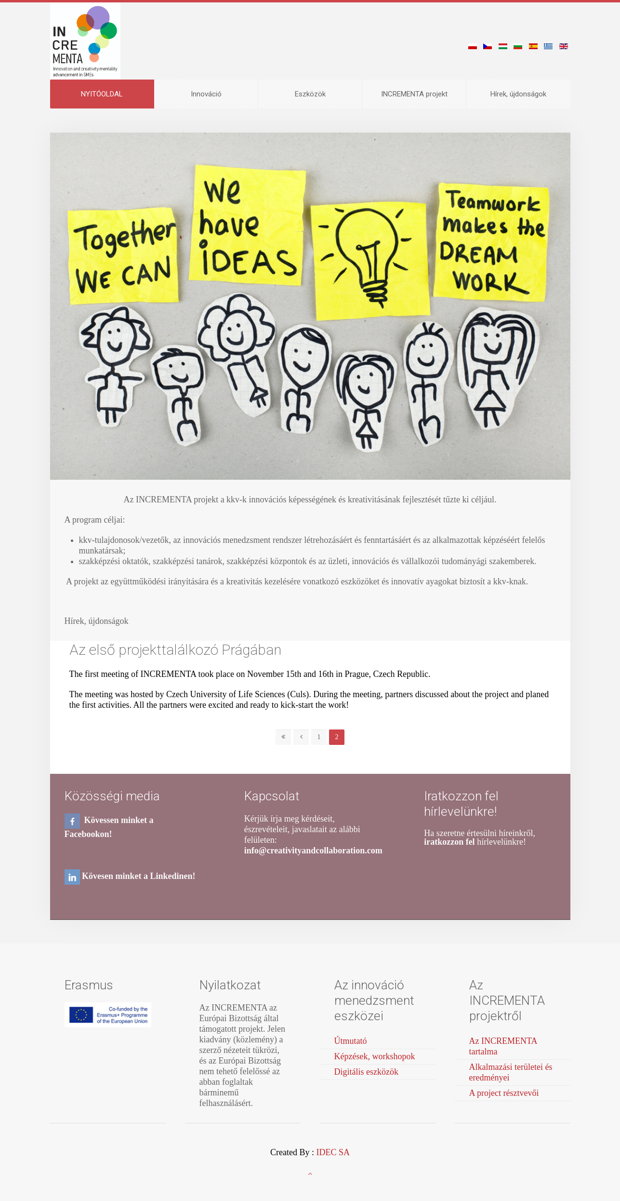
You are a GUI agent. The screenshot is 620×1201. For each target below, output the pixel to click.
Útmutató (350, 1041)
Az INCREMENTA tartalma (503, 1046)
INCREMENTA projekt (414, 94)
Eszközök (310, 94)
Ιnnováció (206, 94)
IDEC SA (333, 1152)
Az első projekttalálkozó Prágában (175, 649)
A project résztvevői (504, 1093)
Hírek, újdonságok (518, 94)
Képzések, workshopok (374, 1056)
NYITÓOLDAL (102, 94)
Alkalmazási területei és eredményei (511, 1072)
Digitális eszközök (366, 1072)
